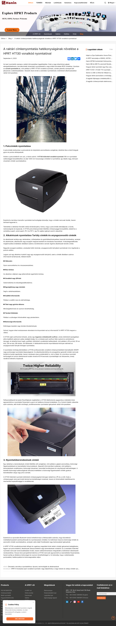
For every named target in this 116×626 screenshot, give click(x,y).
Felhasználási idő (72, 623)
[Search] (105, 3)
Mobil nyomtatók (6, 595)
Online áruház (29, 593)
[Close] (33, 602)
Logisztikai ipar (48, 595)
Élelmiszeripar (48, 590)
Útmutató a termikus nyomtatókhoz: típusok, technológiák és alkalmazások (33, 566)
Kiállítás (66, 34)
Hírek (74, 34)
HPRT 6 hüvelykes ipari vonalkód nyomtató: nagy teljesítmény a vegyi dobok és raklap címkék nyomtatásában (48, 569)
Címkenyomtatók (6, 593)
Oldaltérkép (84, 623)
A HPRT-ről (36, 34)
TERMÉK (39, 3)
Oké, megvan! (19, 619)
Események (48, 34)
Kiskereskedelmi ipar (50, 593)
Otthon (30, 3)
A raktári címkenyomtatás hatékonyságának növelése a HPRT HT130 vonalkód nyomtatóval (45, 38)
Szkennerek (4, 600)
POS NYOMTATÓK (6, 590)
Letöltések (57, 3)
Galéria (57, 34)
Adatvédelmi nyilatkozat (57, 623)
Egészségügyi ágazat (50, 598)
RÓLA (92, 3)
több (111, 49)
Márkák (48, 3)
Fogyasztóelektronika (7, 598)
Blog (81, 34)
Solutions (67, 3)
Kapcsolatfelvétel (80, 3)
